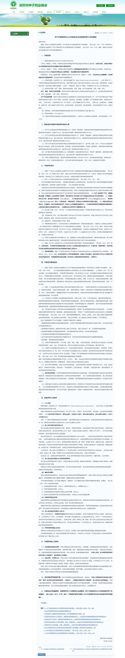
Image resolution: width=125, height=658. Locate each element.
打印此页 (110, 646)
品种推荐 (95, 12)
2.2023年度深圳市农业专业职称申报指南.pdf (57, 611)
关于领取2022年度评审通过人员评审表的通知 (53, 649)
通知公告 (49, 12)
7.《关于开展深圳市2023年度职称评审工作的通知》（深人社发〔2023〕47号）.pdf (69, 633)
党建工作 (86, 12)
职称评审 (58, 12)
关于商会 (21, 12)
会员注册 (110, 5)
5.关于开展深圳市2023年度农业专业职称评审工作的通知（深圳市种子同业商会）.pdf (70, 627)
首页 (14, 12)
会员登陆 (100, 5)
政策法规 (40, 12)
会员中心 (77, 12)
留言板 (104, 12)
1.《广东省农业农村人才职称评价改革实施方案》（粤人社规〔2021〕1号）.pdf (69, 608)
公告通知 (110, 33)
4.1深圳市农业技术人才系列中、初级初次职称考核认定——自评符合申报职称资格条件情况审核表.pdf (75, 616)
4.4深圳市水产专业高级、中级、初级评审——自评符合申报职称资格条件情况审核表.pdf (71, 625)
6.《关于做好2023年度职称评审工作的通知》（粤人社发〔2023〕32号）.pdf (67, 630)
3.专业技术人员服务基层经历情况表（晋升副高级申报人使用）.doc (64, 614)
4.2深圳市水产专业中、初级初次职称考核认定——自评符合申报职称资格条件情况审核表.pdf (72, 619)
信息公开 (67, 12)
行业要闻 (31, 12)
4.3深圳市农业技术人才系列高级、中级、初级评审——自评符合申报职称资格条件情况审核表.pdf (73, 622)
